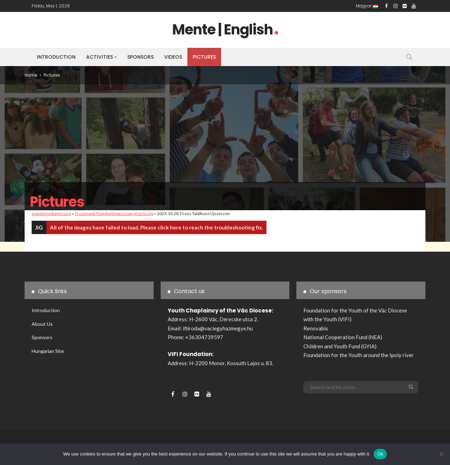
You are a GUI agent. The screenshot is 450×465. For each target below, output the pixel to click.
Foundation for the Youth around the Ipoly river (358, 355)
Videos (173, 56)
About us (42, 324)
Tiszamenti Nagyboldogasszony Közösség (114, 213)
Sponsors (140, 56)
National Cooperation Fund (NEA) (342, 337)
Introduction (56, 56)
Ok (380, 454)
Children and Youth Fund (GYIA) (340, 346)
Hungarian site (48, 351)
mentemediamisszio (51, 213)
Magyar (367, 6)
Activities (99, 56)
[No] (441, 454)
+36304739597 (204, 337)
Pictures (204, 56)
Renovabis (315, 328)
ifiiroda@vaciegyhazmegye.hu (218, 328)
